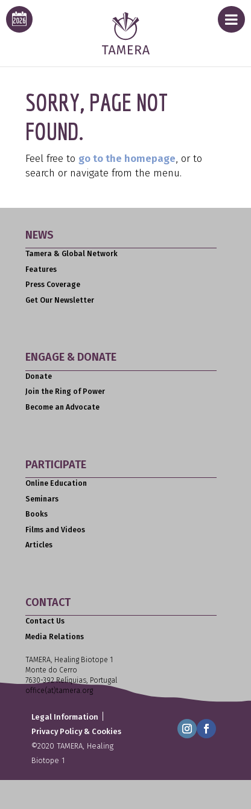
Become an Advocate (62, 407)
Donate (38, 376)
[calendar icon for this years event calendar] (19, 19)
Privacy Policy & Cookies (76, 731)
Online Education (56, 483)
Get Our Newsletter (59, 300)
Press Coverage (52, 284)
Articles (38, 545)
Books (36, 514)
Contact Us (45, 621)
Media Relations (54, 637)
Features (41, 269)
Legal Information (64, 716)
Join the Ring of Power (65, 391)
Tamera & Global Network (71, 254)
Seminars (42, 499)
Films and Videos (55, 530)
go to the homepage (127, 158)
